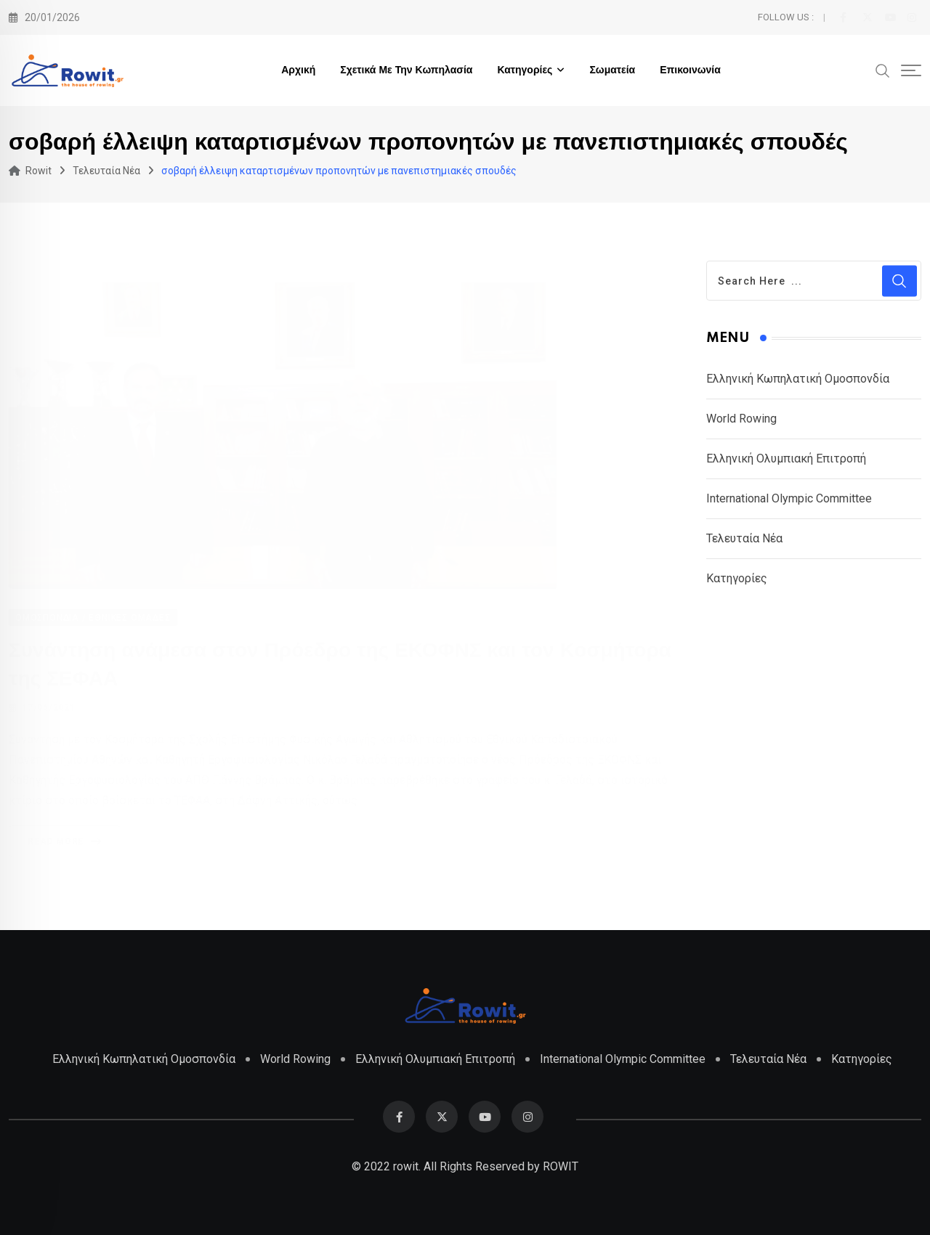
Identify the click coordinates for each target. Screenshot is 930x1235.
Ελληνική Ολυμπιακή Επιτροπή (786, 458)
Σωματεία (612, 70)
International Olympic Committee (789, 498)
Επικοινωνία (690, 70)
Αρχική (298, 70)
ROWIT (560, 1166)
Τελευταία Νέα (744, 538)
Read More (67, 841)
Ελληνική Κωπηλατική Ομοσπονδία (797, 379)
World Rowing (741, 418)
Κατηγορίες (524, 70)
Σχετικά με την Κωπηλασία (406, 70)
